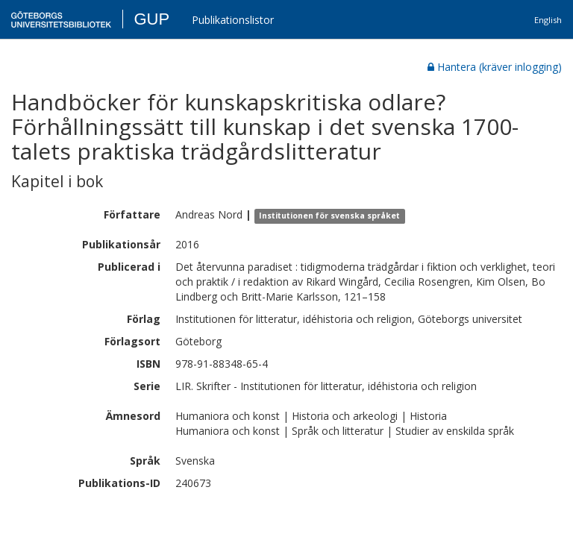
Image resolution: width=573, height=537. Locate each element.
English (548, 19)
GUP (151, 19)
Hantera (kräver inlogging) (495, 67)
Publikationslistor (233, 20)
